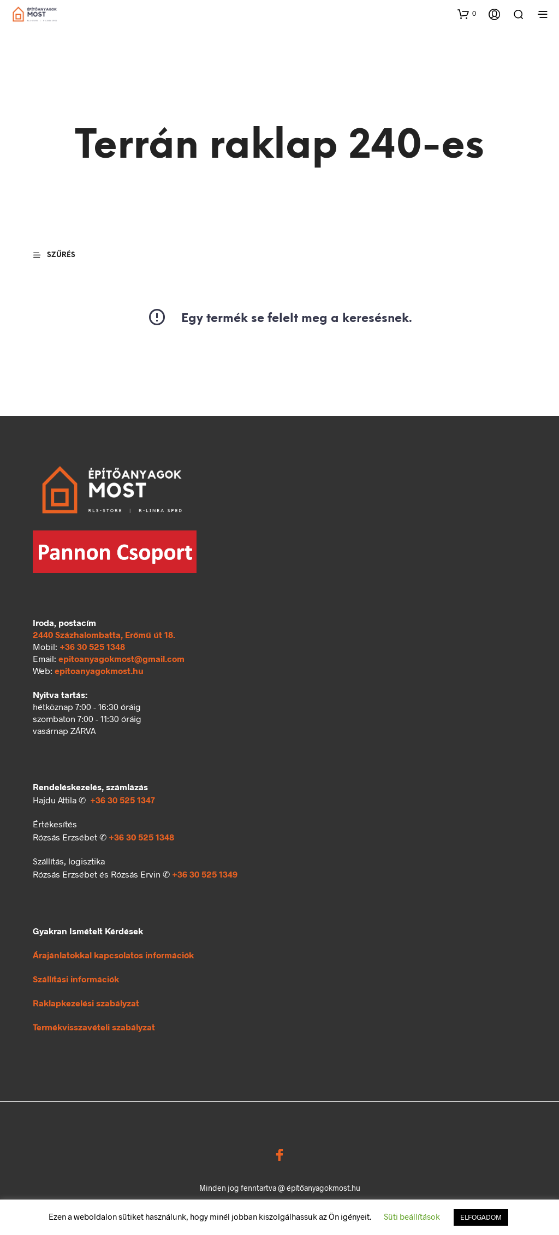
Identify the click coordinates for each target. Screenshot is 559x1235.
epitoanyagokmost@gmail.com (121, 658)
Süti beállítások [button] (412, 1216)
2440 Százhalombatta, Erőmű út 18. (104, 634)
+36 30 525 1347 (122, 800)
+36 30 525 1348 (92, 646)
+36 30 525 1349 (204, 874)
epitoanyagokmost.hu (99, 670)
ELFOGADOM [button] (481, 1217)
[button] (466, 13)
